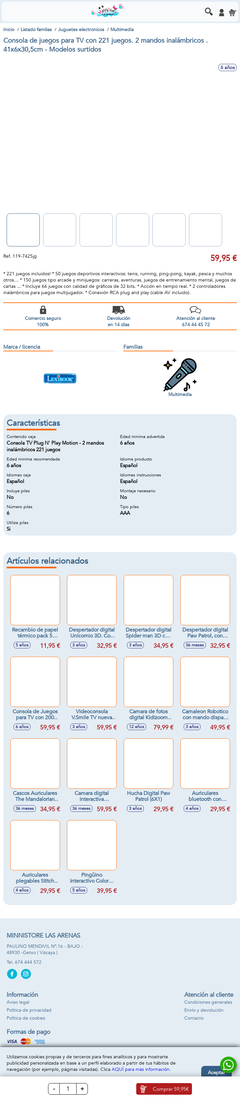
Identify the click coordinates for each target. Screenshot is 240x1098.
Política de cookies (26, 1018)
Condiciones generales (208, 1002)
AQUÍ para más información (140, 1069)
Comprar (171, 1089)
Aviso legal (18, 1002)
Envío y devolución (203, 1010)
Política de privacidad (29, 1010)
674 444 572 (28, 962)
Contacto (194, 1018)
